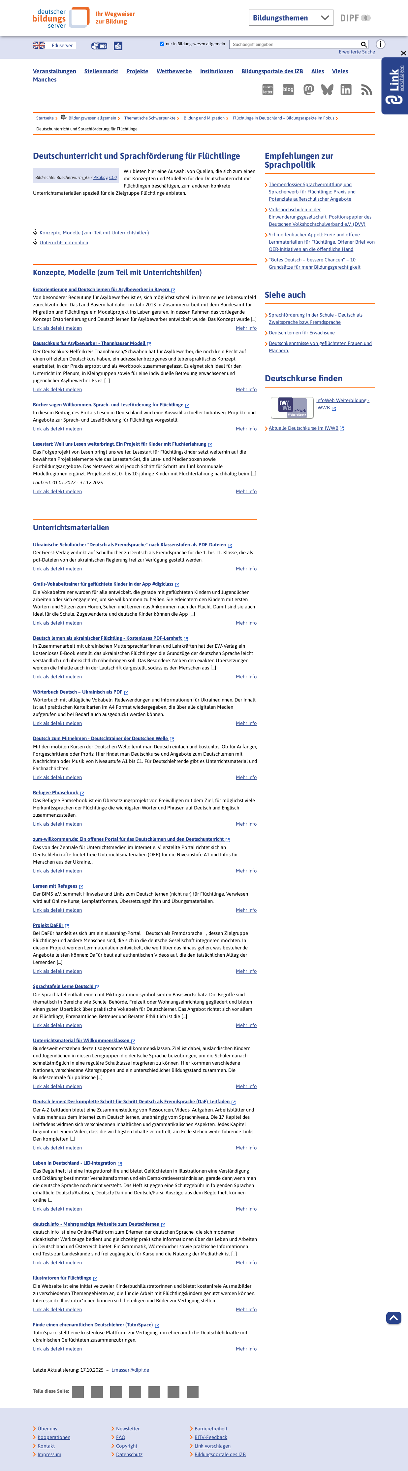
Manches (44, 79)
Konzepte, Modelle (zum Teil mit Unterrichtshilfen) (94, 231)
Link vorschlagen (213, 1446)
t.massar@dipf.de (130, 1370)
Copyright (126, 1446)
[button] (393, 1318)
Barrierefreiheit (211, 1428)
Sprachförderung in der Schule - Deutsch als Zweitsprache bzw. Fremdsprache (315, 318)
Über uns (47, 1428)
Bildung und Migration (204, 118)
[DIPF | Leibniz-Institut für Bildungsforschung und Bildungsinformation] (355, 17)
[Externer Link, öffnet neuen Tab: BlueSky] (327, 90)
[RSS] (366, 90)
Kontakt (46, 1446)
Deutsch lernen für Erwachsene (302, 332)
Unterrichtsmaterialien (63, 241)
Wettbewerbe (174, 71)
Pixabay (100, 177)
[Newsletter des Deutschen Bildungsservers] (267, 90)
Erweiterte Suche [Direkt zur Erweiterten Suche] (357, 51)
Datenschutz (129, 1454)
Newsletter (128, 1428)
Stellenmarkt (101, 71)
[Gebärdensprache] (99, 46)
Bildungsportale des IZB (272, 71)
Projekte (137, 71)
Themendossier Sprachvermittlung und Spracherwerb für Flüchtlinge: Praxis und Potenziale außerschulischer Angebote (312, 192)
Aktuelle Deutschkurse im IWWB (303, 428)
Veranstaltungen (54, 71)
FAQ (120, 1437)
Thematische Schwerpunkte (149, 118)
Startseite (45, 118)
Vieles (340, 71)
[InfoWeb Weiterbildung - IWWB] (322, 408)
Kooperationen (54, 1437)
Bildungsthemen (280, 18)
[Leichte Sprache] (118, 46)
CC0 (113, 177)
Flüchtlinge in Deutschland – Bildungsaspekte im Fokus (283, 118)
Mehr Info (246, 328)
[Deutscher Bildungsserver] (84, 17)
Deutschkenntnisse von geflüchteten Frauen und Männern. (320, 346)
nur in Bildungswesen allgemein (195, 43)
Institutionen (216, 71)
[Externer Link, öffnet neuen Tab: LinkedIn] (346, 90)
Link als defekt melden (57, 328)
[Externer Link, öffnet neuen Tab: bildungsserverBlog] (288, 90)
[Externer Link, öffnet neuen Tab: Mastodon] (308, 90)
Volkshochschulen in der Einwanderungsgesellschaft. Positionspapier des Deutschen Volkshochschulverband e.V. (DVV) (320, 217)
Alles (317, 71)
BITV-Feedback (211, 1437)
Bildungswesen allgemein (92, 118)
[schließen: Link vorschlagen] (404, 53)
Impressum (49, 1454)
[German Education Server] (54, 45)
